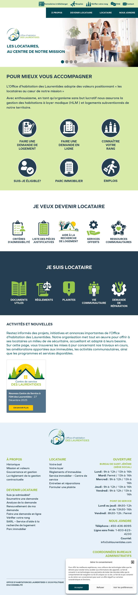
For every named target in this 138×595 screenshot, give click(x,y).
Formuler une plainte (62, 487)
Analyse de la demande (21, 502)
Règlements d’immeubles (65, 472)
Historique (13, 464)
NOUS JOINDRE (127, 12)
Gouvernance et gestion (21, 472)
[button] (132, 562)
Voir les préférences (122, 587)
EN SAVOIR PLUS (20, 408)
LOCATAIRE (106, 12)
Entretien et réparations (64, 483)
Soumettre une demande (22, 498)
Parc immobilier (16, 529)
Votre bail (55, 464)
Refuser (100, 587)
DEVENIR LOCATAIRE (81, 12)
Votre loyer (56, 468)
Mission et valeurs (18, 468)
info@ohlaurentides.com (116, 542)
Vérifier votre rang (18, 517)
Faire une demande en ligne (23, 514)
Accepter (78, 587)
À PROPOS (56, 12)
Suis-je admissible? (18, 495)
